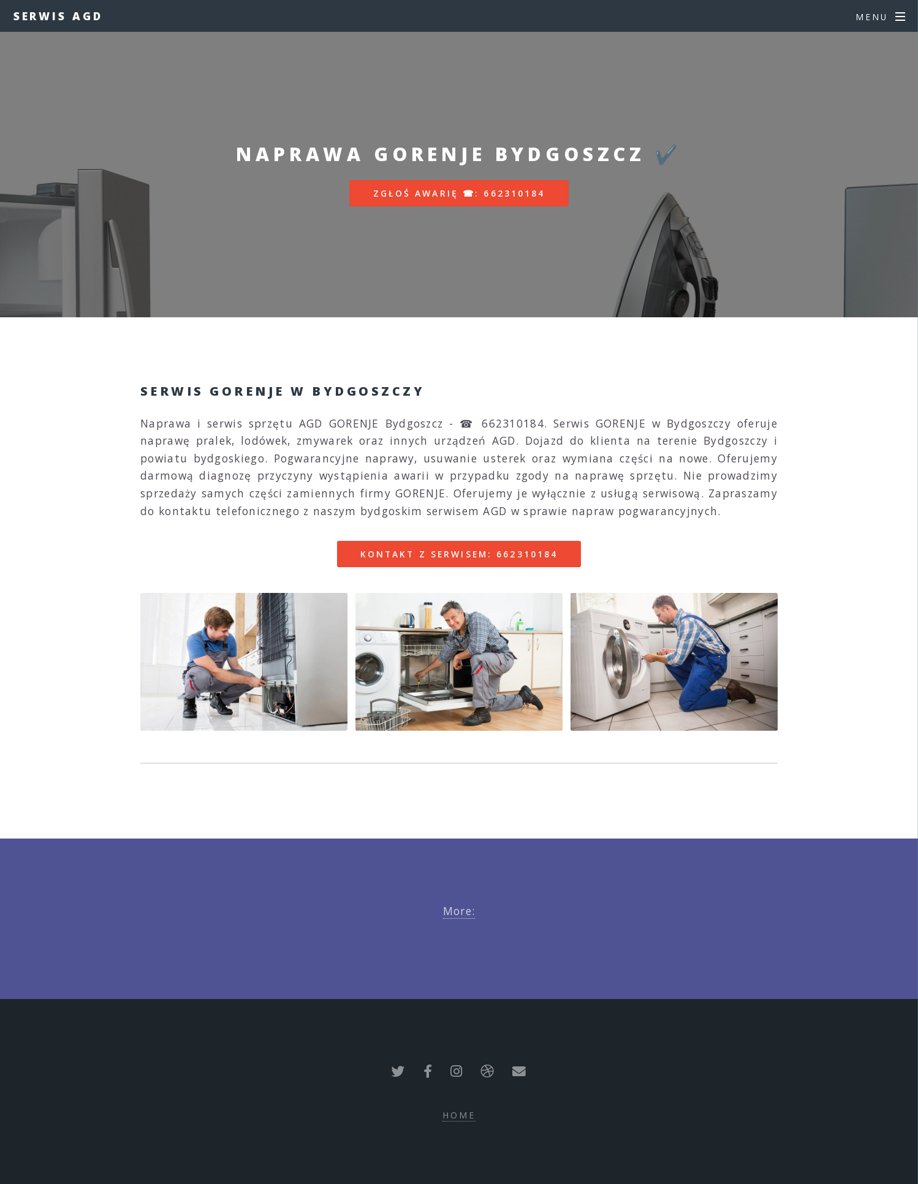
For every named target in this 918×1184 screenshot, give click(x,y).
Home (459, 1115)
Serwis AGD (58, 16)
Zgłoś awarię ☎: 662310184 (459, 193)
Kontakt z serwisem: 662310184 (459, 554)
